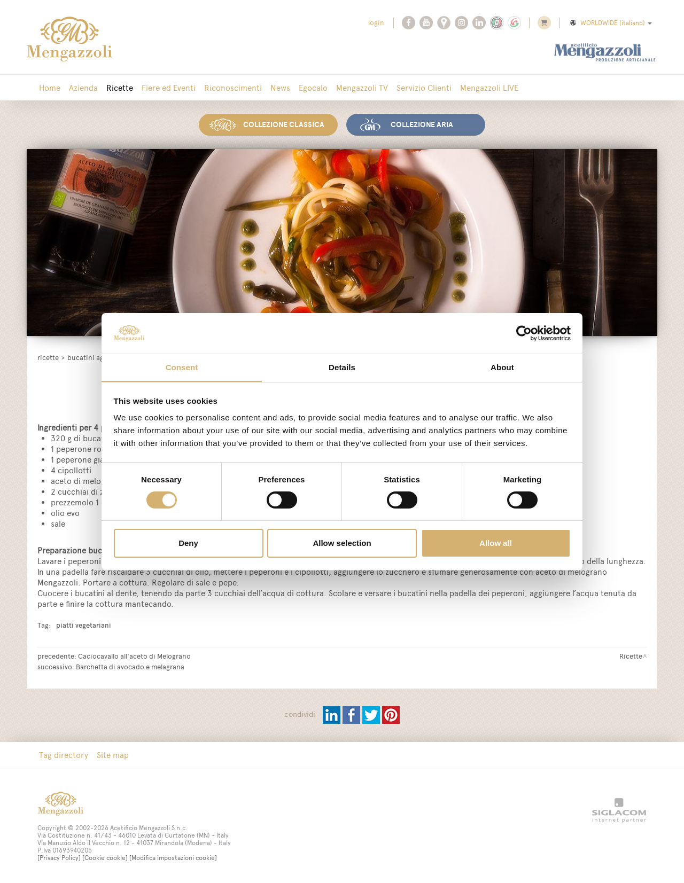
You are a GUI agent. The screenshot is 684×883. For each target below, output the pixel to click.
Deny (188, 543)
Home (49, 88)
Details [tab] (342, 367)
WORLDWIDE (610, 23)
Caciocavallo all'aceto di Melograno (134, 656)
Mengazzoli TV (362, 88)
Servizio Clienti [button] (424, 88)
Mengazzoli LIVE (489, 88)
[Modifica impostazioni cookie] (173, 858)
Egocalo (313, 88)
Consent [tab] (182, 367)
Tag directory (63, 755)
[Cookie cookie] (105, 858)
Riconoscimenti (233, 88)
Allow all (495, 543)
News (280, 88)
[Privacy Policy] (59, 858)
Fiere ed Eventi (169, 88)
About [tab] (502, 367)
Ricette (119, 88)
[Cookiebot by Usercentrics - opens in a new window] (524, 333)
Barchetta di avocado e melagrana (130, 666)
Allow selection (342, 543)
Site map (113, 755)
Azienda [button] (83, 88)
